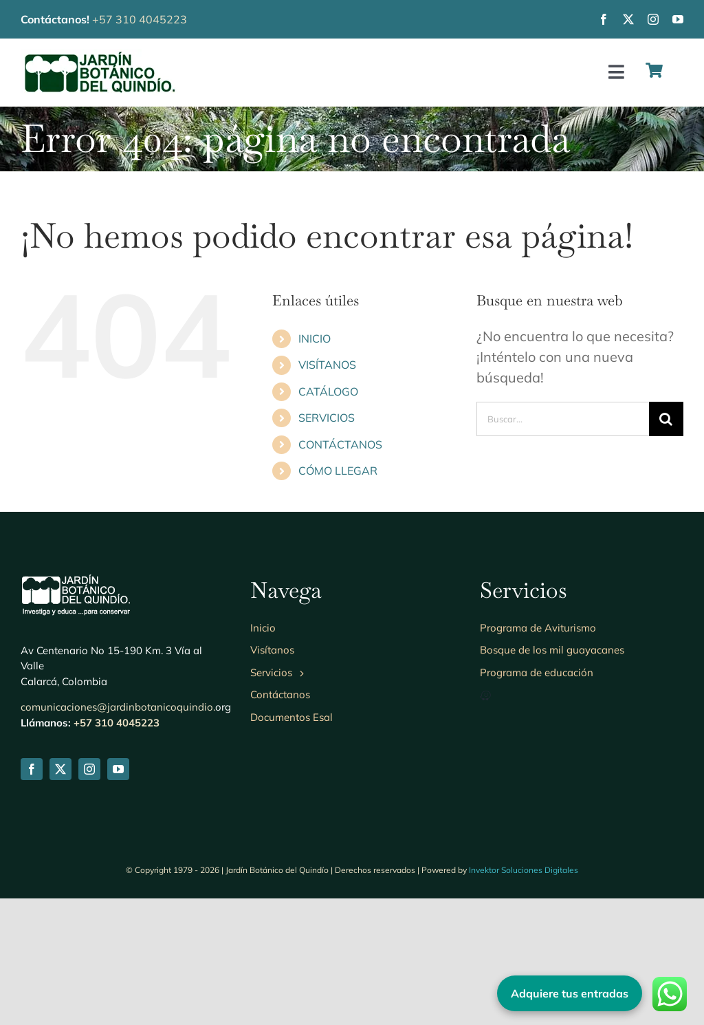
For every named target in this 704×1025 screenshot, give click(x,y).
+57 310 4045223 (139, 19)
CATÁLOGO (328, 391)
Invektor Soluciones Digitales (523, 870)
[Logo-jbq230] (100, 55)
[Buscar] (666, 419)
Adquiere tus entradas (569, 993)
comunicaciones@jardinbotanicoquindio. (118, 706)
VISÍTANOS (327, 364)
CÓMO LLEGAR (337, 470)
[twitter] (628, 19)
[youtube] (677, 19)
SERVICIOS (326, 417)
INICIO (314, 338)
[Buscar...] (562, 419)
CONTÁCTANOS (340, 444)
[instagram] (653, 19)
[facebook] (603, 19)
